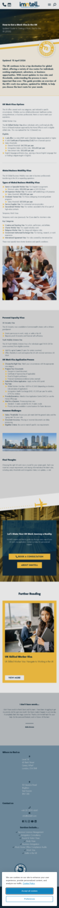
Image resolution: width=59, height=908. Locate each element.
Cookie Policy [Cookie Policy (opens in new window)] (29, 883)
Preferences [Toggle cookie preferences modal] (29, 899)
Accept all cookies (29, 891)
